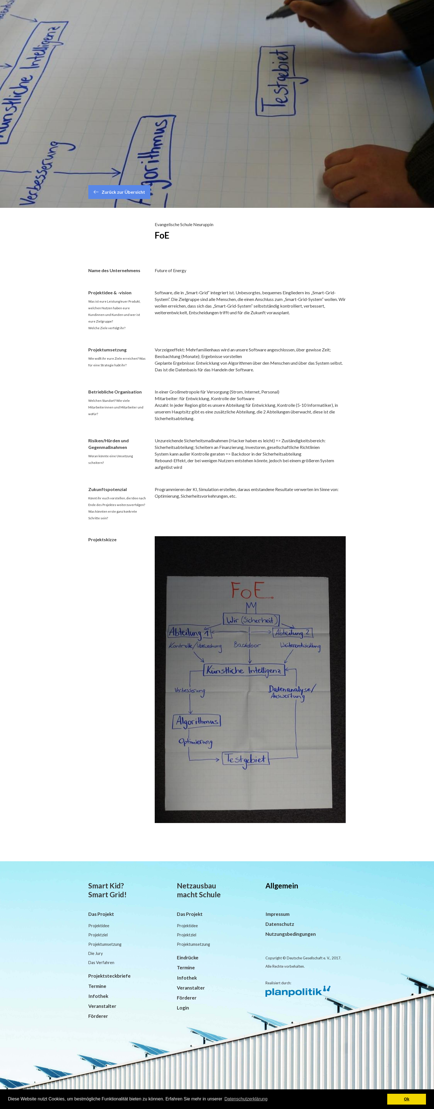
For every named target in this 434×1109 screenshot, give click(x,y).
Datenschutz (279, 924)
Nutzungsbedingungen (290, 934)
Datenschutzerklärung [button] (246, 1099)
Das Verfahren (101, 962)
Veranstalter (102, 1006)
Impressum (277, 914)
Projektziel (98, 934)
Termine (97, 986)
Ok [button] (406, 1099)
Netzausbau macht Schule (199, 890)
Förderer (98, 1016)
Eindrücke (187, 957)
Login (183, 1008)
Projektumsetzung (105, 944)
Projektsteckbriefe (109, 976)
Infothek (98, 996)
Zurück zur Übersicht (119, 192)
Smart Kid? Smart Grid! (107, 890)
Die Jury (95, 953)
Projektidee (98, 925)
